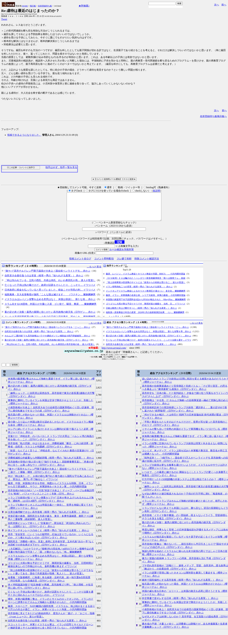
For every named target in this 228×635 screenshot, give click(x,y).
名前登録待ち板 (45, 6)
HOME (25, 6)
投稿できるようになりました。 (24, 135)
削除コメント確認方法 (147, 264)
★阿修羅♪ (84, 5)
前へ (223, 4)
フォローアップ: (10, 129)
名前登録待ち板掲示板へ (213, 116)
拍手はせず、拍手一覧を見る (61, 167)
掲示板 (33, 6)
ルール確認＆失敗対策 (121, 255)
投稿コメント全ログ (80, 264)
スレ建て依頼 (124, 264)
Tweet (4, 19)
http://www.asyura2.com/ (114, 353)
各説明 (156, 190)
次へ (216, 4)
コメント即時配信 (104, 264)
